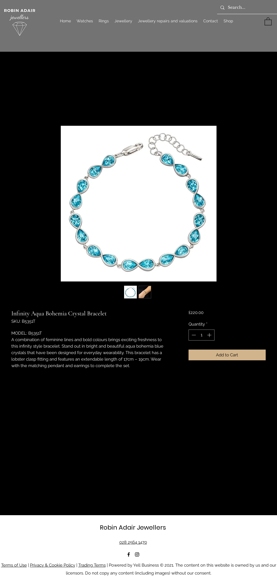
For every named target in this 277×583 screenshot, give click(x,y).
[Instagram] (137, 554)
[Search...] (246, 7)
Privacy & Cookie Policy (52, 565)
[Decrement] (193, 335)
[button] (268, 21)
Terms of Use (14, 565)
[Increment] (210, 335)
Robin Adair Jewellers (133, 527)
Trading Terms (92, 565)
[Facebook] (128, 554)
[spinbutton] (201, 335)
